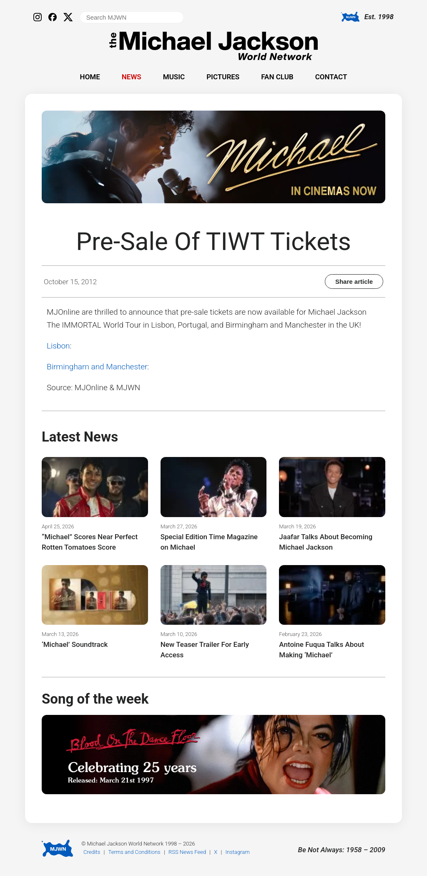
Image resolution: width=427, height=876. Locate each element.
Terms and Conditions (134, 852)
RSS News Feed (187, 852)
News (131, 77)
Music (174, 77)
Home (90, 77)
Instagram (238, 852)
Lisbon (58, 346)
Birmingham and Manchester (97, 366)
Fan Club (277, 77)
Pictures (222, 77)
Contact (331, 77)
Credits (91, 852)
